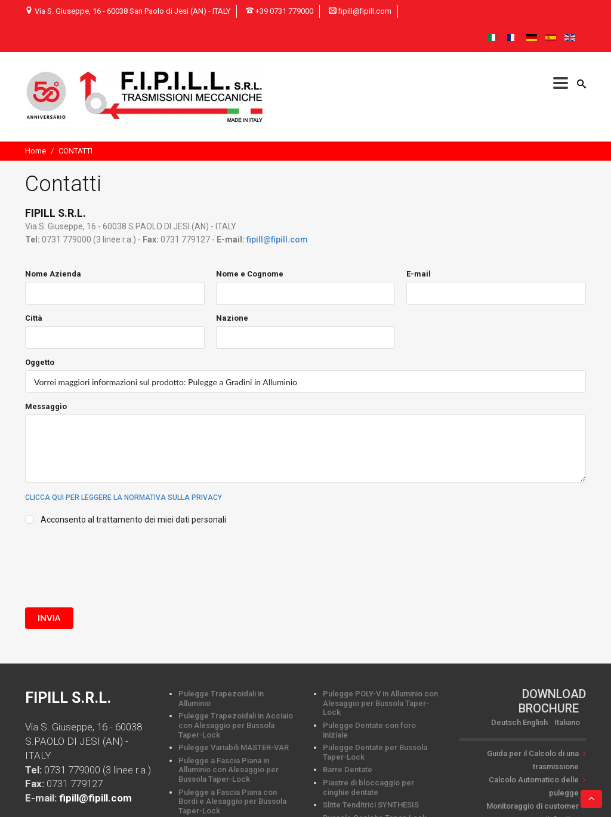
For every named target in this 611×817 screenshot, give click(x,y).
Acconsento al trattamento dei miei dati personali (133, 519)
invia (49, 618)
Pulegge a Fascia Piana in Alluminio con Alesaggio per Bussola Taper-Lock (228, 770)
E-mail (418, 273)
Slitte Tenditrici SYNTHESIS (371, 804)
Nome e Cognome (249, 273)
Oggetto (39, 362)
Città (33, 318)
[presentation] (115, 563)
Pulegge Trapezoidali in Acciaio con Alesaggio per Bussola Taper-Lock (235, 725)
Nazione (232, 318)
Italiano (567, 722)
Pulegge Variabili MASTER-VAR (233, 747)
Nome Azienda (53, 273)
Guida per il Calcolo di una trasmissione (533, 760)
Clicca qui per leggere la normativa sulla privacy (123, 497)
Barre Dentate (347, 769)
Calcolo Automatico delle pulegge (534, 786)
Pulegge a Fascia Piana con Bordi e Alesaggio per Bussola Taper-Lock (232, 801)
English (535, 722)
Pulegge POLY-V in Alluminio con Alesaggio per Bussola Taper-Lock (380, 703)
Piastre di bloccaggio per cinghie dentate (368, 787)
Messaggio (46, 406)
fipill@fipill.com (277, 239)
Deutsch (506, 722)
